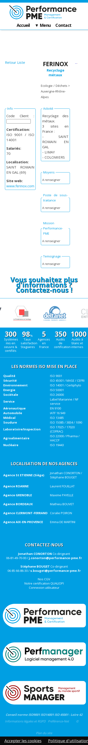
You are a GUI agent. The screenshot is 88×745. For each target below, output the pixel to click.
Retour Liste (15, 62)
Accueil (23, 25)
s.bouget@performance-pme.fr (55, 571)
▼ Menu (43, 25)
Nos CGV (44, 579)
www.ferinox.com (20, 186)
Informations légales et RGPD (25, 721)
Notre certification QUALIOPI (44, 583)
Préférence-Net (58, 721)
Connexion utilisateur (44, 587)
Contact (63, 25)
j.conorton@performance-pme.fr (55, 558)
